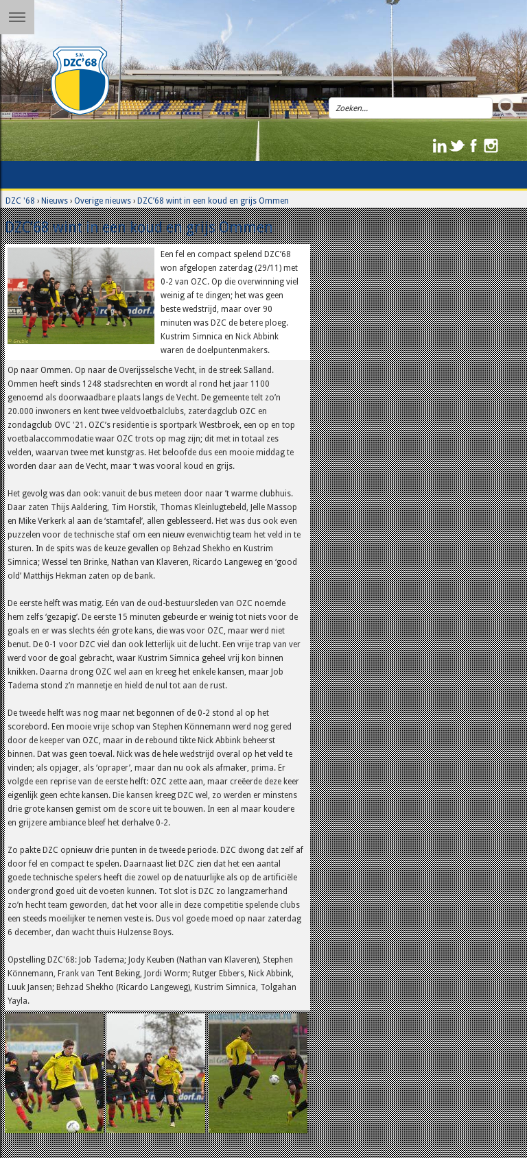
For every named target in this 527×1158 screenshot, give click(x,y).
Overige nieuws (102, 201)
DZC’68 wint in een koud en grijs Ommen (213, 201)
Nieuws (54, 201)
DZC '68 (20, 201)
